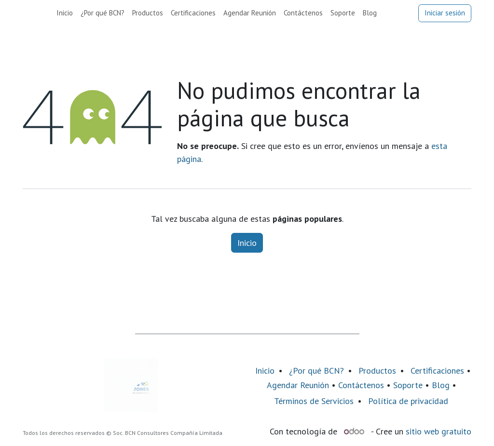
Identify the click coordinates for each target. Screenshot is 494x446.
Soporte (408, 385)
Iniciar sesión (445, 12)
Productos (377, 370)
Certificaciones (437, 370)
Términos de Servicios (314, 400)
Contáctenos (361, 385)
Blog (442, 385)
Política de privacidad (408, 400)
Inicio (247, 242)
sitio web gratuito (438, 431)
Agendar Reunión (298, 385)
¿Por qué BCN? (316, 370)
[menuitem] (65, 13)
